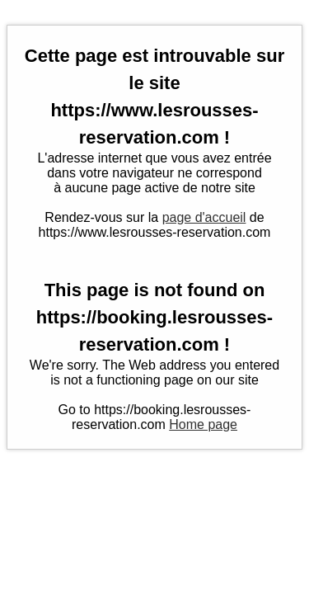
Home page (203, 424)
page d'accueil (204, 217)
